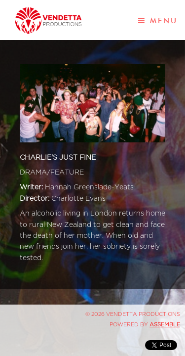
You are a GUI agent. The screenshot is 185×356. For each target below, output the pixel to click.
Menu (158, 20)
